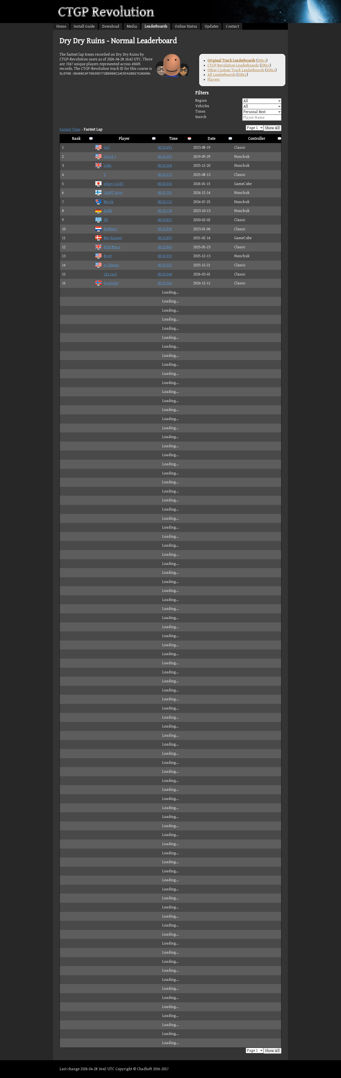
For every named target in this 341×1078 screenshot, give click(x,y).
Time (173, 138)
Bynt (103, 256)
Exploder (107, 283)
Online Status (186, 26)
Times (238, 112)
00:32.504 (165, 165)
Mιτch (104, 202)
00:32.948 (165, 274)
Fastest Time (70, 129)
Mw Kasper (108, 238)
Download (110, 26)
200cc (261, 60)
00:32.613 (165, 174)
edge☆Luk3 (109, 184)
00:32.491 (165, 147)
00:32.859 (165, 238)
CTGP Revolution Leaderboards (233, 65)
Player (124, 138)
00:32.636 (165, 184)
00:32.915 (165, 256)
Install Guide (84, 26)
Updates (211, 26)
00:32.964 (165, 283)
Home (61, 26)
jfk (101, 220)
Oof (102, 147)
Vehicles (238, 106)
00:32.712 (165, 202)
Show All (272, 128)
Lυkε (103, 165)
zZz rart (106, 274)
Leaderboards (156, 26)
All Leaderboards (221, 74)
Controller (256, 138)
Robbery (106, 229)
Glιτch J (105, 156)
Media (132, 26)
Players (213, 79)
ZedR (103, 211)
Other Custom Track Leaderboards (235, 70)
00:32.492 (165, 156)
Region (238, 101)
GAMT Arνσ (109, 192)
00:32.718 (165, 211)
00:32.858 (165, 229)
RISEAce (107, 247)
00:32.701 (165, 192)
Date (211, 138)
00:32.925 (165, 265)
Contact (232, 26)
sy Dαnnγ (107, 265)
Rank (76, 138)
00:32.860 (165, 247)
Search (238, 118)
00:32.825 (165, 220)
